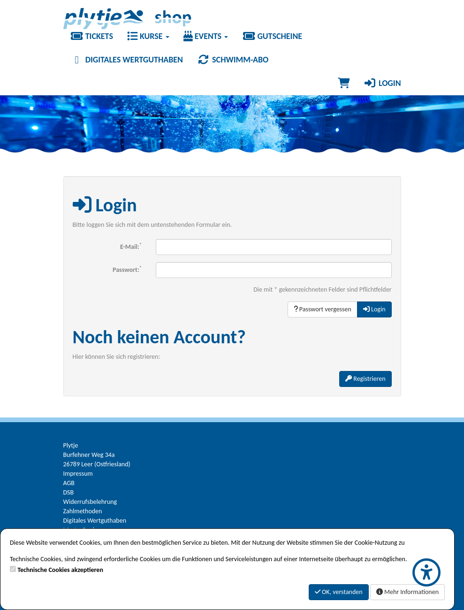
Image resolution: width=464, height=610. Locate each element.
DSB (68, 492)
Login (382, 83)
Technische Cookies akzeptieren (60, 570)
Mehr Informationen (407, 592)
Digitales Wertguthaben (126, 59)
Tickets (91, 36)
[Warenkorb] (344, 83)
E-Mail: (131, 245)
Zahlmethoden (82, 511)
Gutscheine (272, 36)
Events (205, 36)
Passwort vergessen (322, 309)
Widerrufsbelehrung (90, 502)
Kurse (148, 36)
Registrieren (365, 379)
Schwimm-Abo (232, 59)
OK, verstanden (339, 592)
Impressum (78, 474)
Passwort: (127, 268)
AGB (69, 483)
